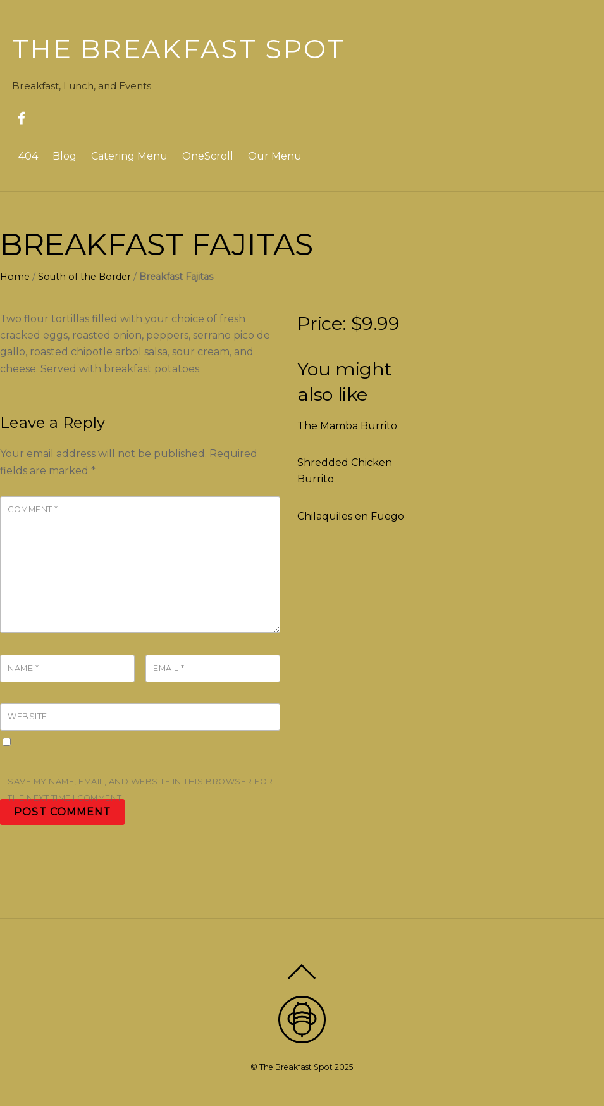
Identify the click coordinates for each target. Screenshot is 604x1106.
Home (15, 276)
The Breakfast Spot (296, 1067)
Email (169, 668)
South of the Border (84, 276)
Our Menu (275, 156)
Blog (64, 156)
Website (27, 716)
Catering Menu (129, 156)
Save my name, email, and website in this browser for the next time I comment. (140, 790)
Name (23, 668)
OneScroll (207, 156)
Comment (33, 509)
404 (28, 156)
